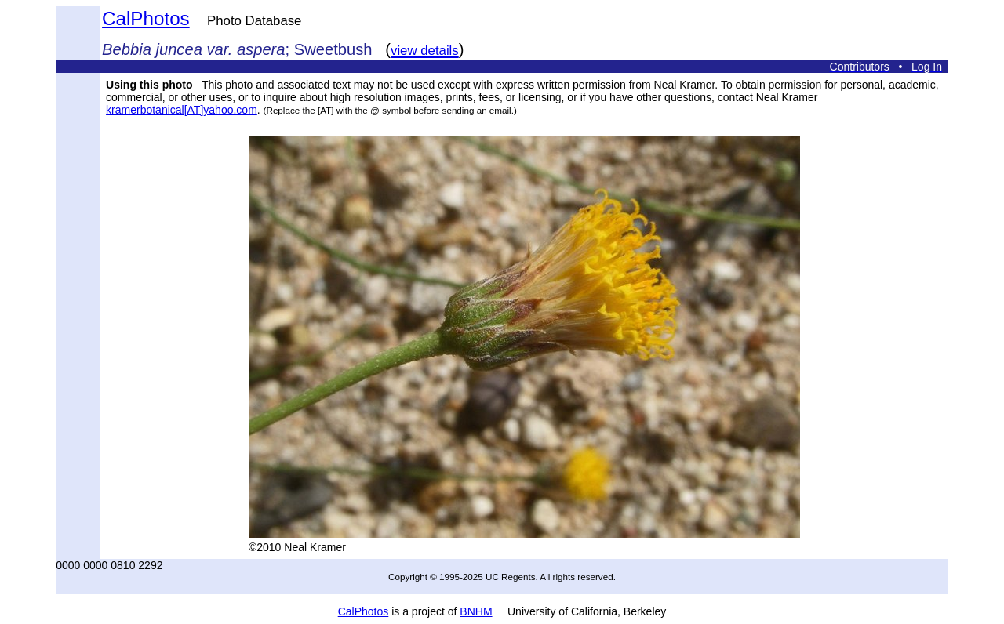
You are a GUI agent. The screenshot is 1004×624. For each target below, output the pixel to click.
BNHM (476, 611)
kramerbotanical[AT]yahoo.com (181, 109)
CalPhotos (146, 18)
